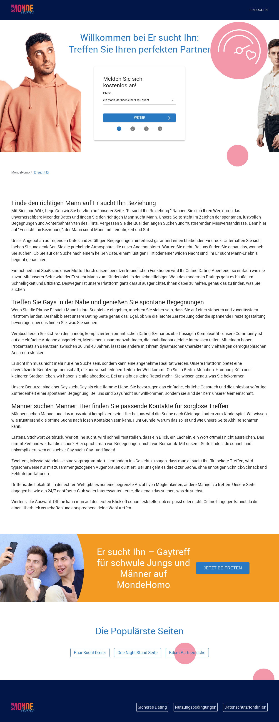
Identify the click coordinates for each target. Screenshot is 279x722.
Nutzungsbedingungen (195, 707)
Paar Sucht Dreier (90, 652)
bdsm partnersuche (187, 652)
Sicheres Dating (152, 707)
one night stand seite (137, 652)
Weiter (139, 117)
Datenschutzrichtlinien (245, 707)
